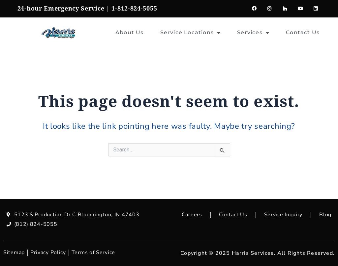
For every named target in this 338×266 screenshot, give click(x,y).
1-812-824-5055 (134, 8)
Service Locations (190, 33)
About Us (129, 32)
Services (253, 33)
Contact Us (303, 32)
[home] (59, 33)
